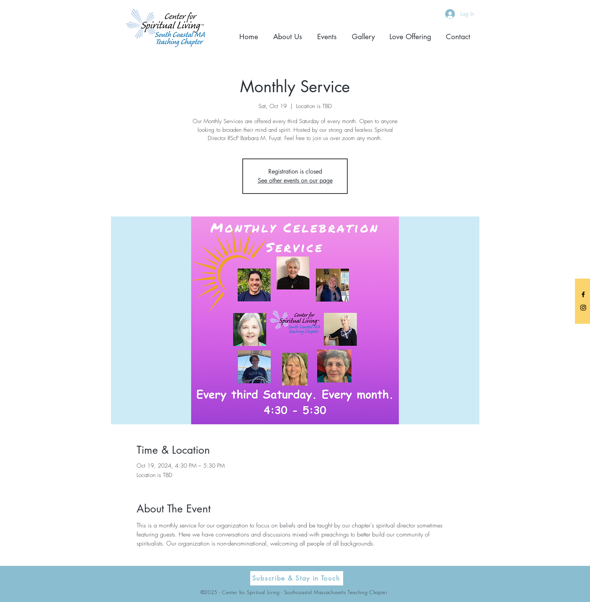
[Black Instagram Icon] (583, 307)
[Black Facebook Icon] (583, 294)
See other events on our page (295, 180)
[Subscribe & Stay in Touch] (297, 578)
